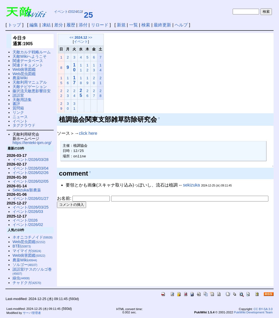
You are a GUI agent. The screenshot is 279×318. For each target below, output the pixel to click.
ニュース (20, 117)
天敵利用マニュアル (30, 82)
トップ (14, 25)
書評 (16, 104)
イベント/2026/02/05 (30, 181)
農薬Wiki (20, 78)
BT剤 (22, 246)
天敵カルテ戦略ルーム (32, 52)
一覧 (133, 25)
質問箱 (18, 108)
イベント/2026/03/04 (30, 168)
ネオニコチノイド (33, 237)
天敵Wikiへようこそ (30, 56)
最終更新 (162, 25)
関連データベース (28, 61)
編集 (33, 25)
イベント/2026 (25, 220)
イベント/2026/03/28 (30, 159)
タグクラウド (24, 125)
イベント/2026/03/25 (30, 207)
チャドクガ (27, 282)
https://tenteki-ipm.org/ (32, 142)
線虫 (21, 278)
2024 (73, 12)
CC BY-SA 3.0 (263, 309)
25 (88, 14)
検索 (145, 25)
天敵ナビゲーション (30, 86)
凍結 (46, 25)
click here (88, 133)
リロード (99, 25)
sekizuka (191, 185)
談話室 (18, 95)
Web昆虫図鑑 (24, 74)
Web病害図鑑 (24, 69)
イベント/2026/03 (28, 211)
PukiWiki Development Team (253, 312)
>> (90, 37)
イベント (61, 12)
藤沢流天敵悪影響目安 (32, 91)
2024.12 (81, 37)
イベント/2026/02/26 (30, 172)
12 (80, 12)
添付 (83, 25)
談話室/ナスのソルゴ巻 (32, 271)
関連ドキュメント (28, 65)
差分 (58, 25)
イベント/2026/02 (28, 224)
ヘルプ (181, 25)
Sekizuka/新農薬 (27, 190)
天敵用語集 (22, 99)
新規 (121, 25)
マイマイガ (27, 251)
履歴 (70, 25)
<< (71, 37)
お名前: (64, 198)
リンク (18, 112)
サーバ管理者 (32, 312)
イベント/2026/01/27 (30, 198)
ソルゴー (25, 264)
